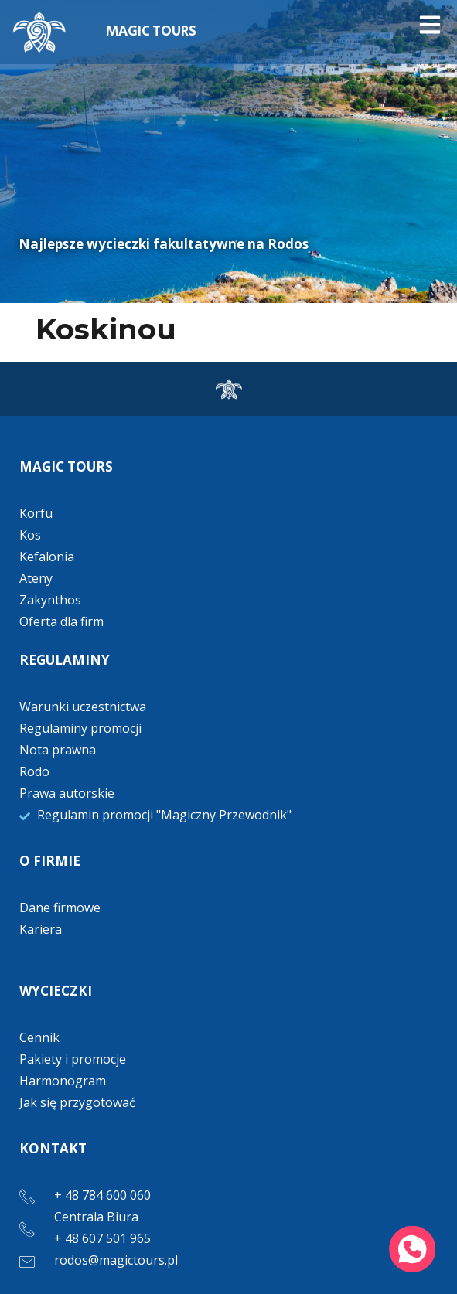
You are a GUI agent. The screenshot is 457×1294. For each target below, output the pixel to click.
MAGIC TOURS (151, 32)
